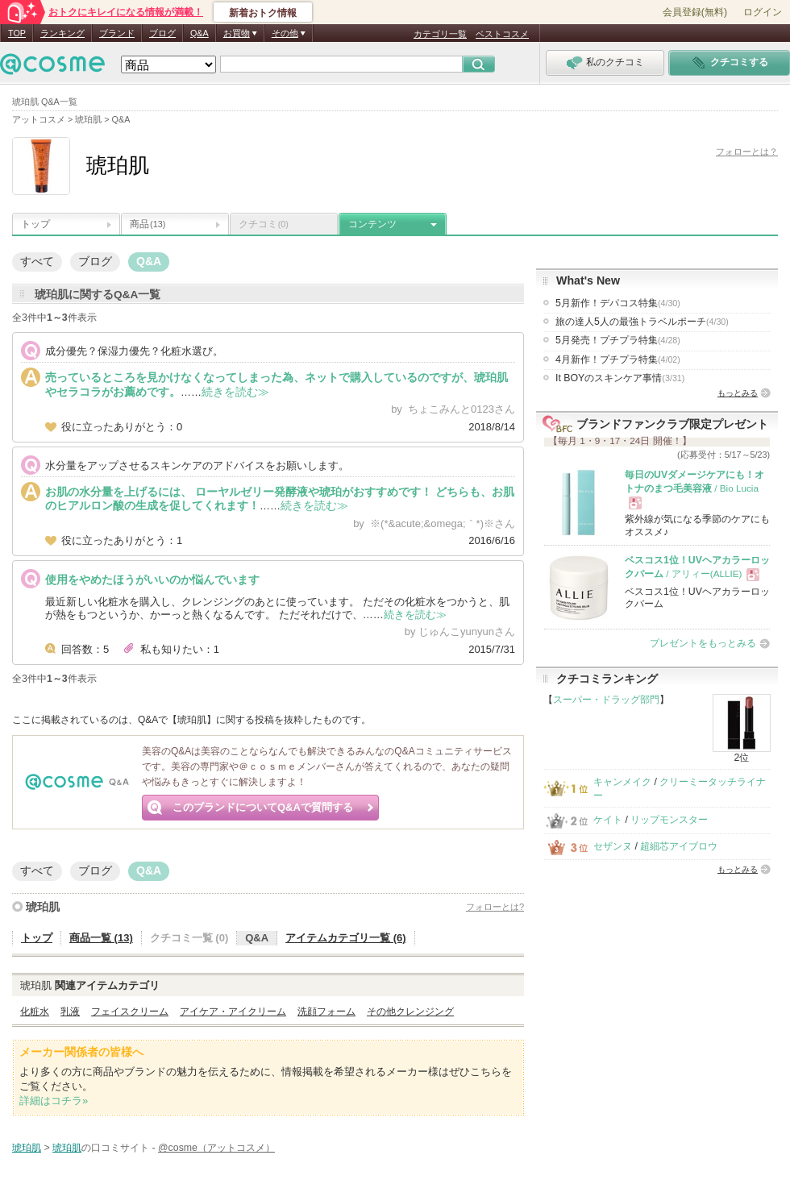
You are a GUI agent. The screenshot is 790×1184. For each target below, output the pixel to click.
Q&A (199, 33)
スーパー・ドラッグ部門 (606, 699)
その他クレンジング (410, 1011)
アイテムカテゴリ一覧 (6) (345, 938)
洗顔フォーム (326, 1011)
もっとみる (737, 392)
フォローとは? (495, 907)
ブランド (117, 33)
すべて (37, 261)
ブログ (162, 33)
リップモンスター (669, 819)
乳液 (70, 1011)
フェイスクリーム (129, 1011)
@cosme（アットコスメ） (216, 1147)
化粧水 (34, 1011)
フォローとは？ (747, 151)
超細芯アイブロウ (678, 846)
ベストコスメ (502, 34)
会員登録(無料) (695, 12)
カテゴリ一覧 (440, 34)
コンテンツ (372, 224)
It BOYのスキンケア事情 (619, 378)
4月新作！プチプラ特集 (617, 359)
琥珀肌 (43, 906)
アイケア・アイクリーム (233, 1011)
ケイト (607, 819)
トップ (35, 224)
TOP (17, 33)
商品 (147, 224)
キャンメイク (622, 781)
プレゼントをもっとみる (703, 643)
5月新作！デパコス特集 (617, 303)
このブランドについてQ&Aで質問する (263, 807)
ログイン (762, 12)
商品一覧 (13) (101, 938)
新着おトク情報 (263, 13)
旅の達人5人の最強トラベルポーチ (642, 321)
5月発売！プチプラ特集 (617, 340)
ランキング (62, 33)
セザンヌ (612, 846)
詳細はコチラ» (53, 1101)
